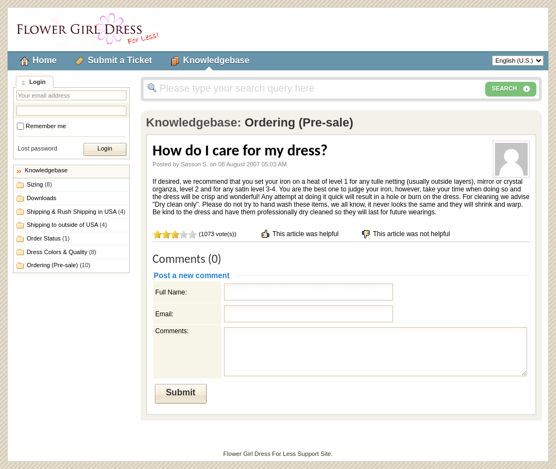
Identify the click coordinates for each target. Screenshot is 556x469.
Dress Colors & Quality (61, 252)
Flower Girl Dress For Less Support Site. (278, 453)
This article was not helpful (405, 234)
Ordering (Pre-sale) (58, 265)
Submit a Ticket (120, 60)
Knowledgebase (216, 60)
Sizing (39, 184)
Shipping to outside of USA (67, 224)
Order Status (48, 238)
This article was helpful (299, 234)
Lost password (37, 148)
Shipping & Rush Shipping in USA (76, 211)
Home (45, 60)
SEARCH (511, 89)
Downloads (41, 198)
